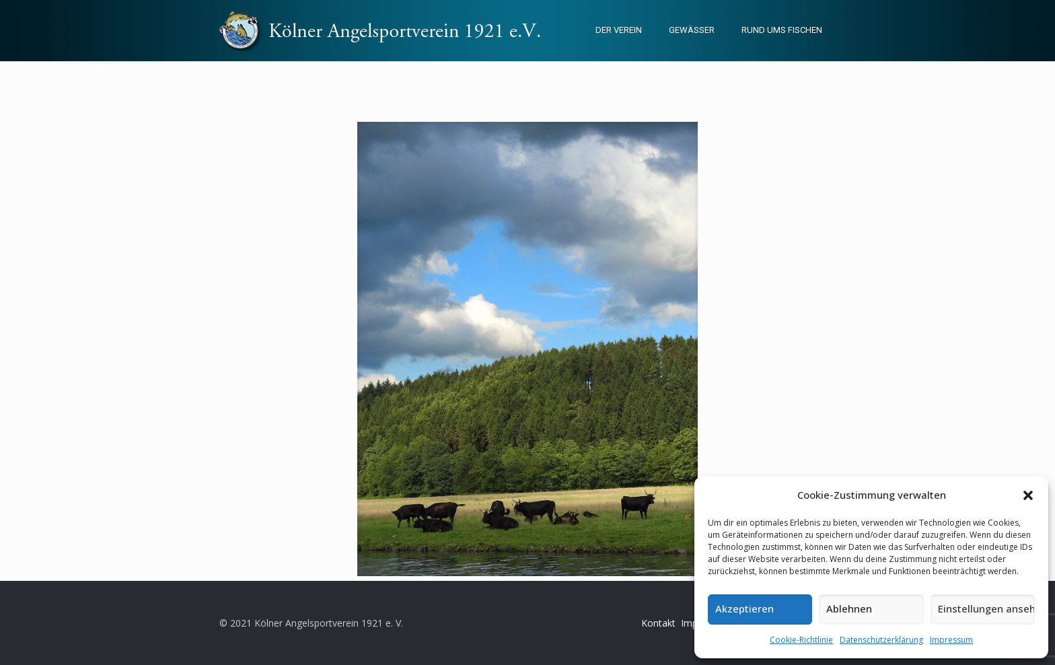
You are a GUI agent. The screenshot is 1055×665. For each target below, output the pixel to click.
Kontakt (658, 623)
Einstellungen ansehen (986, 608)
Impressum (951, 639)
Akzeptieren (744, 608)
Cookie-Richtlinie (801, 639)
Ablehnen (849, 608)
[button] (1028, 495)
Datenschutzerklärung (881, 639)
